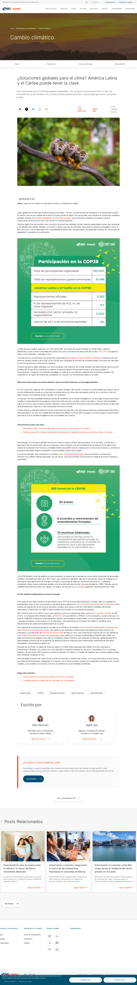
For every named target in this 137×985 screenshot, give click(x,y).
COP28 (40, 693)
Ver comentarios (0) (66, 798)
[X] (49, 943)
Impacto (105, 9)
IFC (94, 613)
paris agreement (97, 693)
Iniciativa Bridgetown (43, 218)
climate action (25, 693)
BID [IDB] (25, 974)
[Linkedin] (57, 936)
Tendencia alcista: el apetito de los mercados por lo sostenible (48, 680)
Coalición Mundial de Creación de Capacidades (40, 635)
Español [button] (94, 2)
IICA (100, 351)
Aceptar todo (120, 980)
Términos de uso (82, 974)
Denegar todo (85, 980)
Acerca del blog (85, 64)
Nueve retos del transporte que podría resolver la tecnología (48, 677)
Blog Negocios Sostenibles (26, 28)
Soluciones (94, 9)
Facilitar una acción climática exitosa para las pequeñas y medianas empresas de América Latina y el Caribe (67, 432)
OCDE (101, 613)
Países (73, 9)
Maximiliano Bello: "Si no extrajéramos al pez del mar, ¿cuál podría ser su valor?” (57, 428)
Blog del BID (120, 64)
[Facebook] (49, 936)
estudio (81, 587)
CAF (105, 351)
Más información (40, 739)
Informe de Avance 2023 (53, 633)
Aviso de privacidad (96, 974)
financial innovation (57, 693)
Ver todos (11, 903)
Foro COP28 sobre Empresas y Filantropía (96, 604)
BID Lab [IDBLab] (32, 974)
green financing (77, 693)
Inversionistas (130, 9)
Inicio (12, 28)
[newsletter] (57, 949)
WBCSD (58, 616)
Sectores (83, 9)
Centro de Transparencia (32, 935)
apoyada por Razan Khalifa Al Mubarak (84, 358)
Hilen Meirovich (82, 110)
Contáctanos (28, 939)
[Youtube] (57, 943)
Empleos (27, 943)
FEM (108, 613)
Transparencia (110, 2)
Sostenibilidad (116, 9)
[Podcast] (49, 949)
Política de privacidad (10, 981)
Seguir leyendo (35, 887)
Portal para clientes (127, 2)
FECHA (113, 107)
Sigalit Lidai (94, 110)
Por (79, 107)
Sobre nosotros (51, 9)
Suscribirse (34, 779)
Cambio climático (44, 28)
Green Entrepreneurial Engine (71, 454)
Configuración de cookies (25, 981)
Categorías (51, 64)
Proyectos (64, 9)
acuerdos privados (63, 218)
